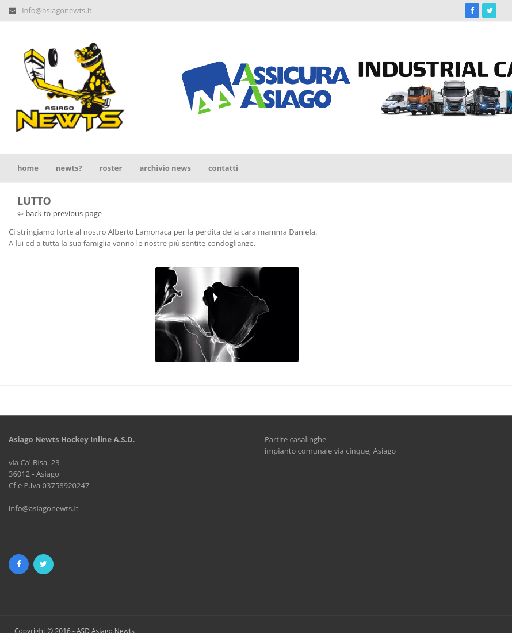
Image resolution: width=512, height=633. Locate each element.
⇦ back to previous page (59, 213)
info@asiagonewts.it (56, 10)
